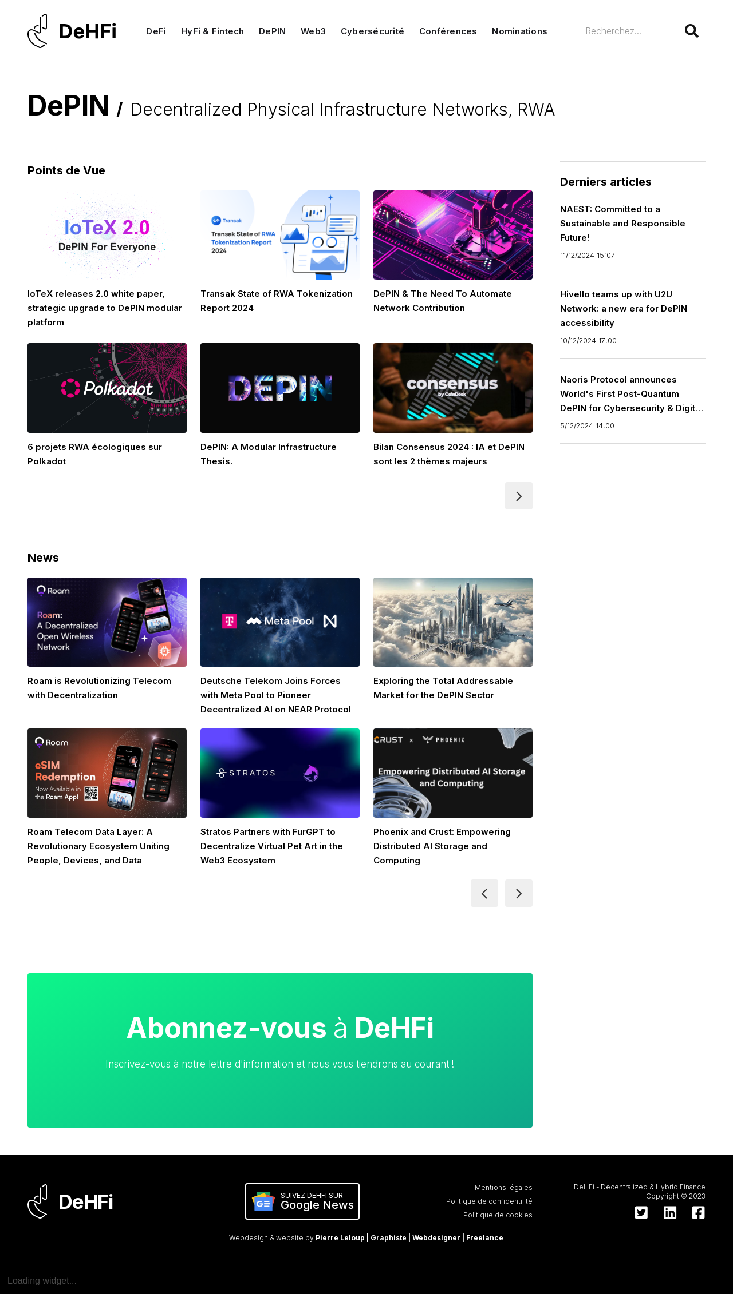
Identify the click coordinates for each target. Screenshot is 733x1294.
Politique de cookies (498, 1215)
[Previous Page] (484, 893)
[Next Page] (519, 495)
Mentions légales (504, 1187)
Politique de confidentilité (489, 1201)
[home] (74, 31)
